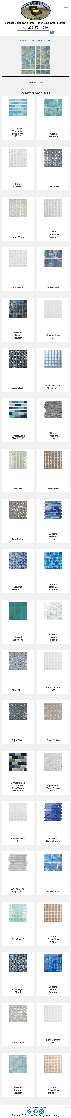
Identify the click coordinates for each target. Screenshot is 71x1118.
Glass (40, 82)
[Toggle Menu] (66, 6)
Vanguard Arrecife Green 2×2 (35, 40)
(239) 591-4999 (35, 27)
